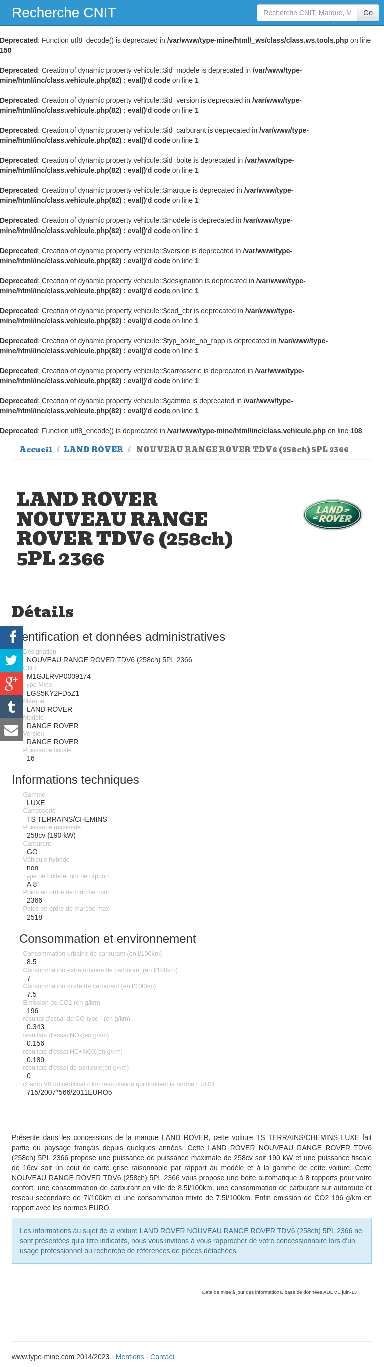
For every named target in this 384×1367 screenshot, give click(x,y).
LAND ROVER (94, 449)
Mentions (130, 1357)
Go (368, 13)
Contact (162, 1357)
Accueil (36, 449)
